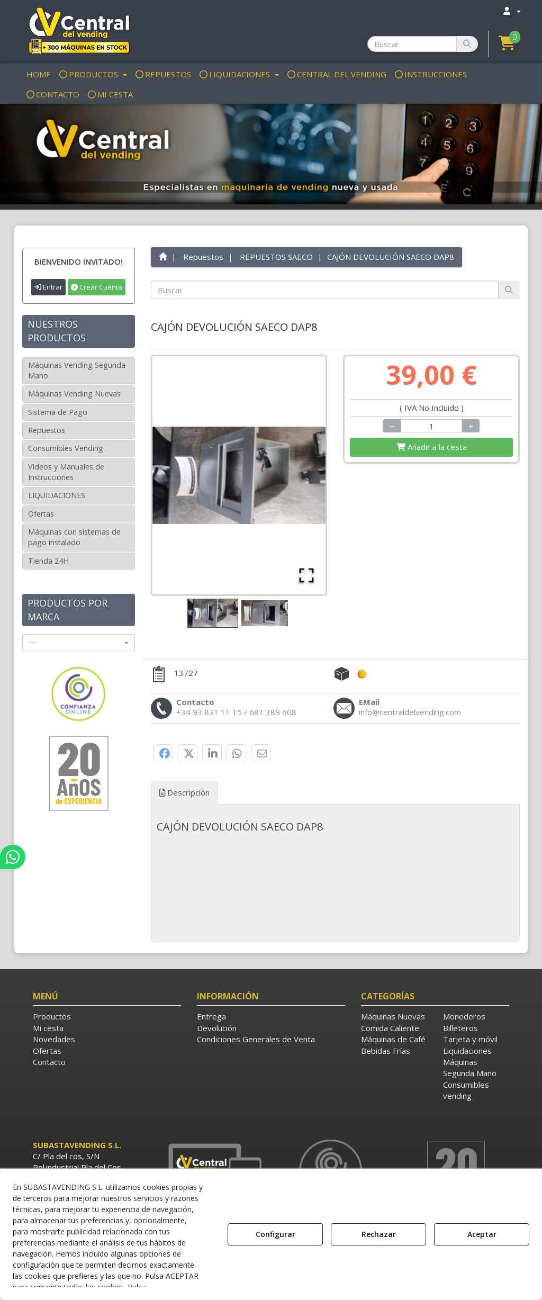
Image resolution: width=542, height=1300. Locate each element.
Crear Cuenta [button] (96, 287)
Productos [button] (52, 1016)
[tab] (335, 827)
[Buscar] (467, 44)
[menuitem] (511, 11)
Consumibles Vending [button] (65, 448)
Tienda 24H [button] (48, 561)
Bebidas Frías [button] (385, 1050)
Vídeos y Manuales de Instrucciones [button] (66, 472)
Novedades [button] (54, 1039)
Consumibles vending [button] (466, 1090)
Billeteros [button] (460, 1028)
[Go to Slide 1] (212, 613)
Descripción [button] (184, 792)
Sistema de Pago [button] (57, 412)
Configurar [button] (275, 1234)
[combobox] (78, 643)
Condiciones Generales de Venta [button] (256, 1039)
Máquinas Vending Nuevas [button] (74, 394)
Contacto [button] (49, 1062)
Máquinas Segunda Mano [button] (469, 1067)
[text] (325, 290)
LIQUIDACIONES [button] (56, 495)
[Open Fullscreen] (306, 575)
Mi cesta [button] (48, 1028)
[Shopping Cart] (431, 447)
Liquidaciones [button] (467, 1050)
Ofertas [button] (41, 514)
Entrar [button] (48, 287)
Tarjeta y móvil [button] (470, 1039)
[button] (78, 30)
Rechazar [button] (379, 1234)
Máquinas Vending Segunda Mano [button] (76, 370)
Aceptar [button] (481, 1234)
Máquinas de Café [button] (393, 1039)
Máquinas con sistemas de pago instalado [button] (74, 537)
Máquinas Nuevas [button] (393, 1016)
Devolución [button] (217, 1028)
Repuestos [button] (46, 430)
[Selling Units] (432, 425)
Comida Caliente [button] (390, 1028)
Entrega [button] (211, 1016)
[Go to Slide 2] (264, 613)
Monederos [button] (464, 1016)
